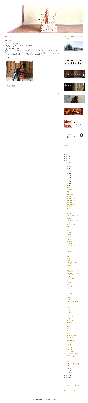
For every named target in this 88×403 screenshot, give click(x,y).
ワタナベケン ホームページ (71, 387)
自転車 (68, 260)
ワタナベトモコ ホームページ (71, 385)
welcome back (70, 211)
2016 (67, 158)
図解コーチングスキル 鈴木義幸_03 (73, 270)
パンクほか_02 (70, 342)
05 (68, 181)
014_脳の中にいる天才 (72, 353)
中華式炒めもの (71, 345)
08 (68, 175)
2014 (67, 162)
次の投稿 (8, 94)
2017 (67, 156)
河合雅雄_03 (70, 232)
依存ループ (69, 187)
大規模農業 (69, 189)
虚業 (68, 333)
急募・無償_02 (70, 340)
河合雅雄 (69, 237)
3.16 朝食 (69, 291)
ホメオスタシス (71, 297)
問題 (68, 192)
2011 (67, 377)
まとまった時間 (71, 351)
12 (68, 166)
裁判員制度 (69, 243)
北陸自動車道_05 (71, 198)
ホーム (33, 94)
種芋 (68, 284)
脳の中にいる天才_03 (72, 268)
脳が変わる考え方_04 (72, 368)
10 (68, 171)
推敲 (68, 256)
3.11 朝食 (69, 312)
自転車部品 (69, 265)
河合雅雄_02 (70, 234)
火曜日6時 (69, 286)
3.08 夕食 (69, 324)
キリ (68, 361)
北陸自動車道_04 (71, 200)
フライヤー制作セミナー (73, 320)
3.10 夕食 (69, 314)
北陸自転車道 (70, 206)
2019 (67, 152)
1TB (68, 295)
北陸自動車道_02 (71, 204)
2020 (67, 150)
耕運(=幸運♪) (70, 326)
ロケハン (69, 239)
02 (68, 370)
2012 (67, 375)
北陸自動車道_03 (71, 202)
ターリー (69, 359)
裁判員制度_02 (70, 241)
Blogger (54, 399)
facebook (69, 196)
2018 (67, 154)
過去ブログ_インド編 (69, 390)
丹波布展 (69, 282)
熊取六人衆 (69, 322)
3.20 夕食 (69, 254)
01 (68, 372)
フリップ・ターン (71, 328)
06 (68, 179)
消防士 (68, 307)
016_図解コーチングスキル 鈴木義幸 (73, 277)
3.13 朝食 (69, 299)
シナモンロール (71, 245)
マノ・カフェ (70, 213)
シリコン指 (69, 293)
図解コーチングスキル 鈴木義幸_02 (73, 274)
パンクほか (69, 349)
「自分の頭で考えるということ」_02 (73, 356)
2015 (67, 160)
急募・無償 (69, 347)
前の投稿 (58, 94)
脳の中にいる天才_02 (72, 305)
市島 (68, 208)
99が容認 (69, 251)
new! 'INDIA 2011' (68, 383)
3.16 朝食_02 (70, 289)
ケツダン (69, 218)
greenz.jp (69, 249)
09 (68, 173)
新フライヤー (70, 230)
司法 (68, 280)
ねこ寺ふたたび (71, 194)
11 (68, 168)
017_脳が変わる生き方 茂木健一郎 (72, 263)
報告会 (68, 258)
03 (68, 185)
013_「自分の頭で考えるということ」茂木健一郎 (73, 364)
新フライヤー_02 (71, 224)
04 (68, 183)
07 (68, 177)
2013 (67, 165)
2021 (67, 148)
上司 (68, 228)
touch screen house (71, 335)
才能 (68, 226)
